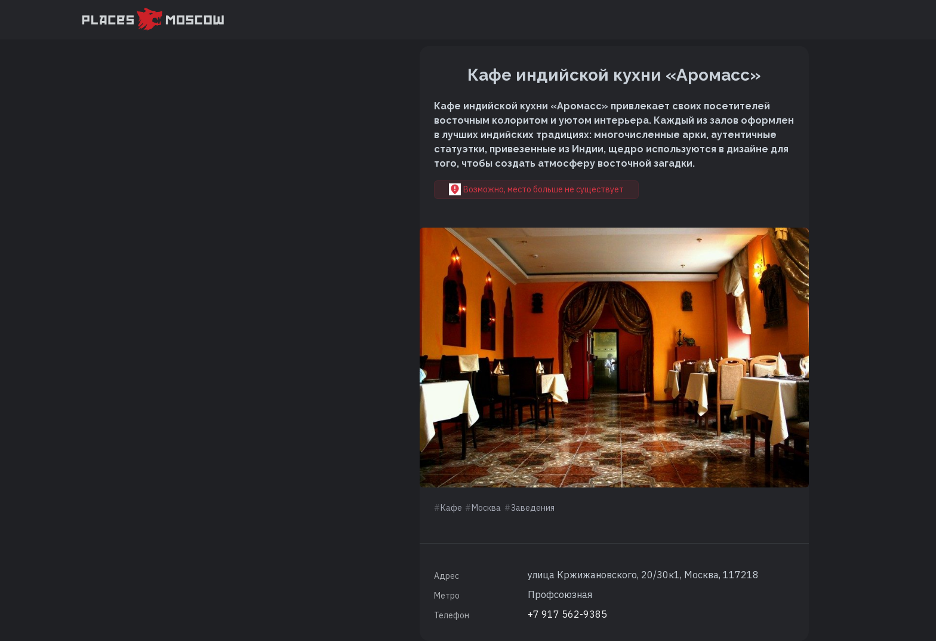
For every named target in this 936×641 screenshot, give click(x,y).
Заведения (533, 507)
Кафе (451, 507)
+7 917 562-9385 (567, 614)
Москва (486, 507)
